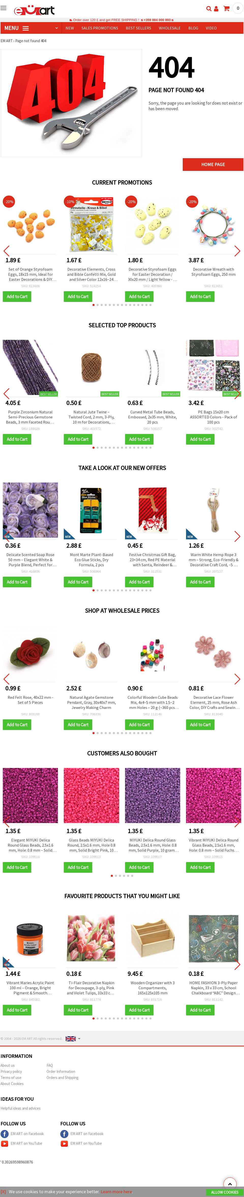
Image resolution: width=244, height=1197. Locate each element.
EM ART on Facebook (22, 1134)
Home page (213, 164)
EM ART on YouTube (21, 1144)
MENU (16, 27)
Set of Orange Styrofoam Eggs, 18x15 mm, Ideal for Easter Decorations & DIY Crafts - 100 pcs (30, 275)
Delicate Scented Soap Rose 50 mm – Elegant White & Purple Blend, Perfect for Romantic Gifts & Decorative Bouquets (30, 560)
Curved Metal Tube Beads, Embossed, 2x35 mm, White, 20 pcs (152, 417)
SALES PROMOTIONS (100, 27)
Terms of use (11, 1077)
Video (211, 27)
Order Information (61, 1071)
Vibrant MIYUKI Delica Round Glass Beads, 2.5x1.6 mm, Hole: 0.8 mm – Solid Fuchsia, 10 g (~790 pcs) (213, 845)
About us (8, 1065)
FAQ (50, 1065)
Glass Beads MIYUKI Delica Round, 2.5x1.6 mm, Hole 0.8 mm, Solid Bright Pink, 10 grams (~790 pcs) (91, 845)
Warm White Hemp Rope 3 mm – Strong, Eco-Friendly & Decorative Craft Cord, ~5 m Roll (213, 560)
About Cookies (12, 1083)
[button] (94, 305)
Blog (193, 27)
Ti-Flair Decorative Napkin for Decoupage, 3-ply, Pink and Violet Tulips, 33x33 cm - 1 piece (91, 988)
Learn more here (116, 1191)
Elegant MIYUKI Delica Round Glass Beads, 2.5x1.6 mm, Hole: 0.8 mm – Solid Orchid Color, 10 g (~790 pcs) (30, 845)
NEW (70, 27)
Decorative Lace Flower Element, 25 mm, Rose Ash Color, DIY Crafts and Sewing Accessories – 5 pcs (214, 703)
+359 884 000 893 (157, 20)
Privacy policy (11, 1071)
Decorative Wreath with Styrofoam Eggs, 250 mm (214, 272)
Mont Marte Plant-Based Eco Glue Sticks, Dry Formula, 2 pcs (91, 559)
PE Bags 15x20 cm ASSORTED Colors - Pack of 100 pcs (213, 417)
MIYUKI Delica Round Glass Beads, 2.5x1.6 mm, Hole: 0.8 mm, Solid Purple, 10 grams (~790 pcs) (153, 845)
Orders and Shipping (63, 1077)
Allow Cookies (224, 1192)
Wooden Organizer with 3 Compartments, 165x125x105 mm (153, 987)
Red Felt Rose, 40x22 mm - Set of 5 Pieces (30, 700)
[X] (3, 1191)
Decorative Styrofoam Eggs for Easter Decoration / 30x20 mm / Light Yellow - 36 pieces (152, 275)
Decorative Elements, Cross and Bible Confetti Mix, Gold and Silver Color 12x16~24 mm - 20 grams (91, 275)
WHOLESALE (170, 27)
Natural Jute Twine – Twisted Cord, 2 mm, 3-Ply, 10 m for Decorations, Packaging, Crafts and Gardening (91, 417)
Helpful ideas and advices (21, 1108)
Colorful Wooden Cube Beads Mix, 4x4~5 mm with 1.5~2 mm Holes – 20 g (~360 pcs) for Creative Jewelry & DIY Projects (153, 703)
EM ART (7, 40)
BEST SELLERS (138, 27)
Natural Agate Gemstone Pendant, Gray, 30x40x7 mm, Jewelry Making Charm (91, 702)
